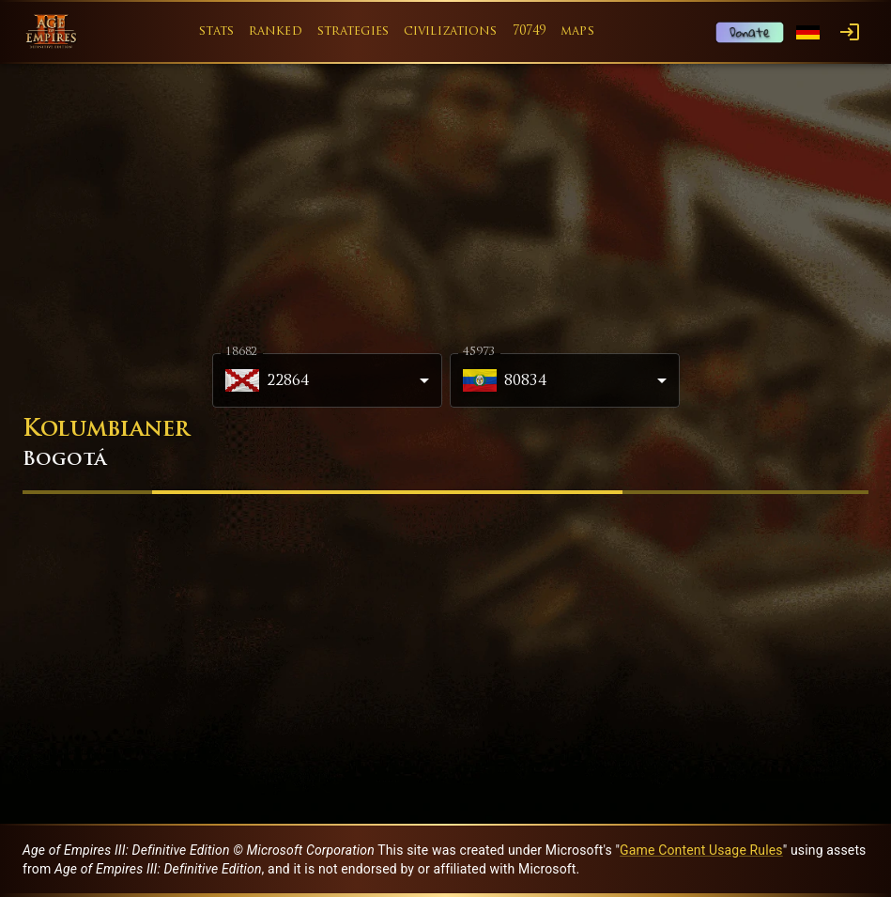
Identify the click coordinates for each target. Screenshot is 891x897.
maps (577, 31)
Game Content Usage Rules (701, 850)
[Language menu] (808, 32)
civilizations (451, 31)
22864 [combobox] (267, 380)
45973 (479, 352)
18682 (241, 352)
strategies (353, 31)
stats (216, 31)
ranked (275, 31)
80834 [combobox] (505, 380)
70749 (529, 31)
